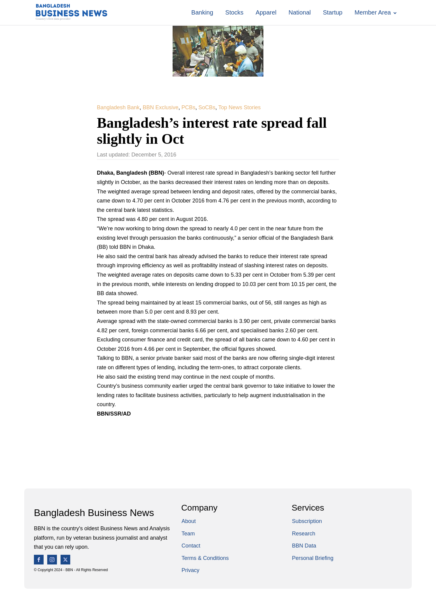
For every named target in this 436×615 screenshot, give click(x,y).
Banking (202, 12)
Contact (190, 546)
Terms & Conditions (205, 558)
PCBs (188, 107)
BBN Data (304, 546)
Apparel (266, 12)
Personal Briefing (312, 558)
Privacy (190, 570)
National (300, 12)
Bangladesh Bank (118, 107)
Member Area (373, 12)
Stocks (234, 12)
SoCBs (206, 107)
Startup (332, 12)
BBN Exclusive (160, 107)
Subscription (307, 521)
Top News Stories (239, 107)
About (188, 521)
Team (188, 534)
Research (303, 534)
